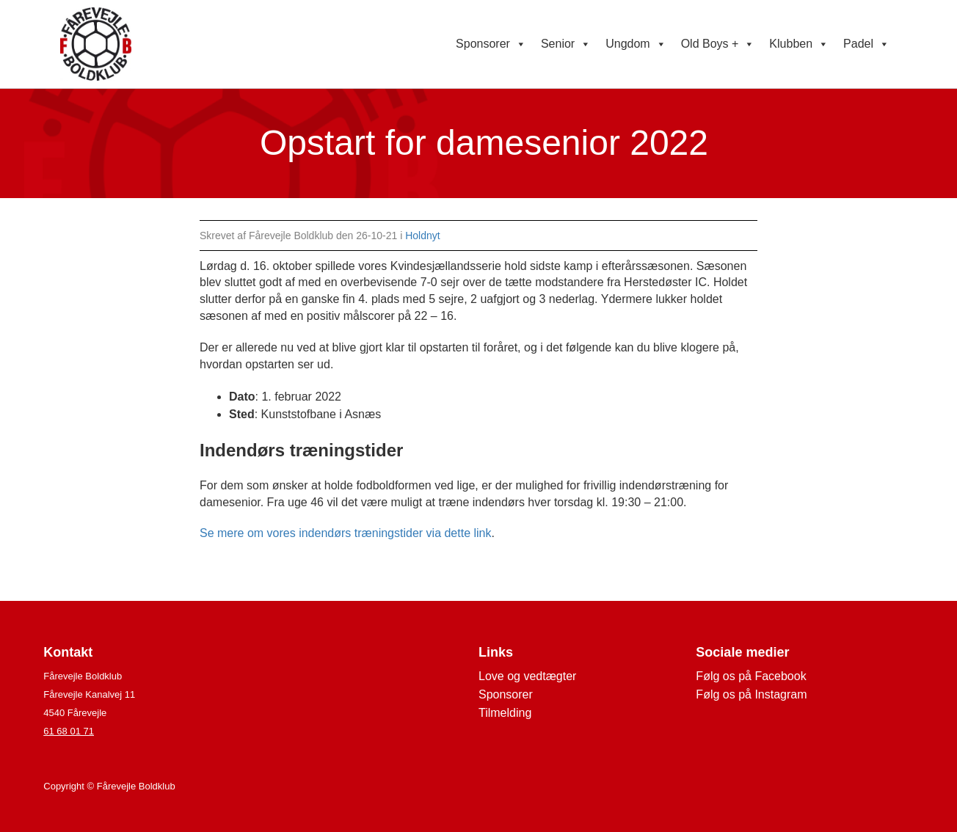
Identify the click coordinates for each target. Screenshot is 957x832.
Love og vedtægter (527, 676)
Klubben (799, 44)
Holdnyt (422, 235)
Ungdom (635, 44)
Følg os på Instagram (751, 694)
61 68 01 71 (68, 731)
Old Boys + (718, 44)
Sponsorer (491, 44)
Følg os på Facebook (751, 676)
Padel (866, 44)
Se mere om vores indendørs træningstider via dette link (346, 533)
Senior (566, 44)
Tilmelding (504, 713)
